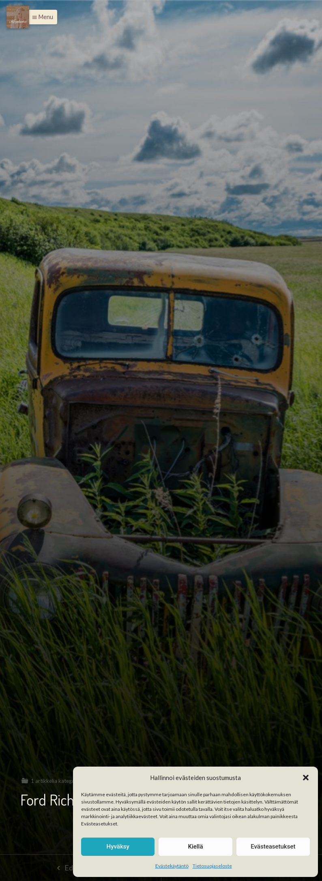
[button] (306, 778)
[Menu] (17, 17)
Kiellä (195, 846)
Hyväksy (118, 846)
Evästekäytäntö (172, 866)
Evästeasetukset (273, 846)
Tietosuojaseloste (212, 866)
